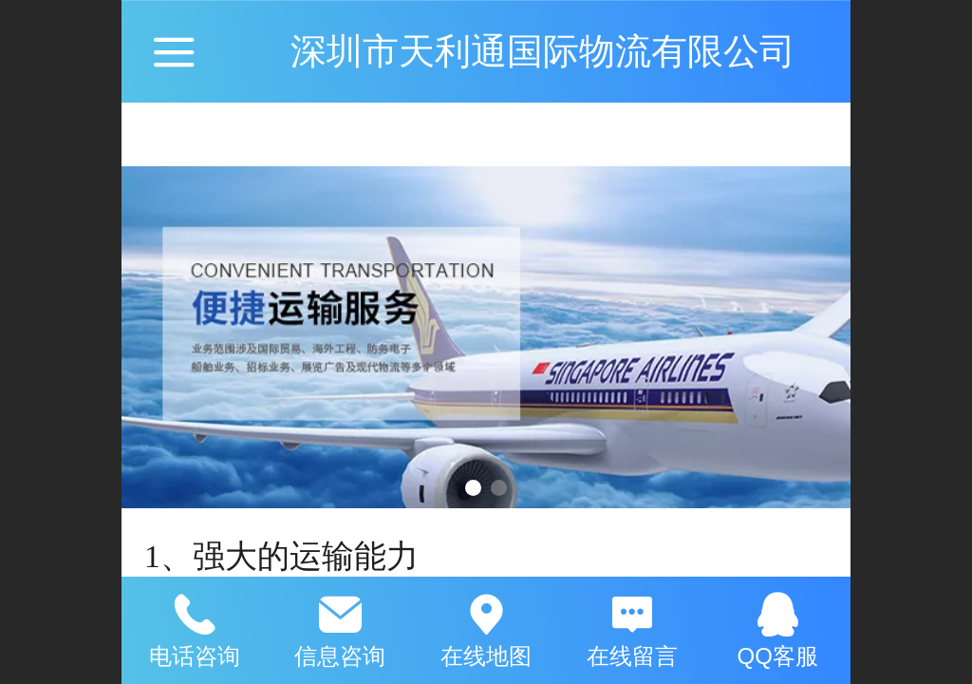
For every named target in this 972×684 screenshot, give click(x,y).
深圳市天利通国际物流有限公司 (542, 50)
